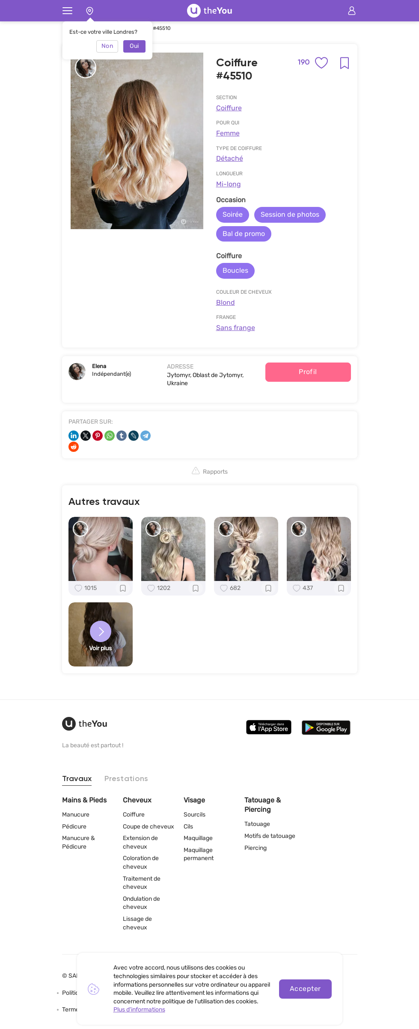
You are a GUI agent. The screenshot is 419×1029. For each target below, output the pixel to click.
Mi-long (228, 184)
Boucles (235, 270)
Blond (225, 302)
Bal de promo (244, 234)
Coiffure (229, 108)
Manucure (75, 814)
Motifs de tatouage (269, 836)
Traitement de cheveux (141, 883)
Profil (308, 372)
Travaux (77, 779)
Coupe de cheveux (148, 826)
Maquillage (198, 838)
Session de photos (290, 214)
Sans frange (235, 328)
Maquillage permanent (199, 854)
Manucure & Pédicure (78, 842)
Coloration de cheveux (141, 862)
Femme (228, 133)
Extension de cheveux (140, 842)
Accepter (305, 989)
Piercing (255, 848)
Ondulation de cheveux (141, 903)
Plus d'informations (139, 1009)
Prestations (126, 779)
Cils (188, 826)
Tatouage (257, 824)
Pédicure (74, 826)
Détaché (229, 158)
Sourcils (194, 814)
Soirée (233, 214)
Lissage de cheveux (137, 923)
